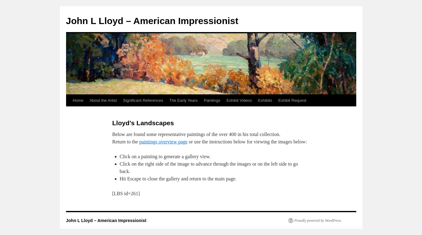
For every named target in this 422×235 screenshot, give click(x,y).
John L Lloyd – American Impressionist (152, 21)
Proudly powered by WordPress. (318, 220)
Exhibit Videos (239, 100)
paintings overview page (163, 141)
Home (78, 100)
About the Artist (103, 100)
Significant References (143, 100)
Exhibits (265, 100)
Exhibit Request (292, 100)
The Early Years (183, 100)
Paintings (212, 100)
